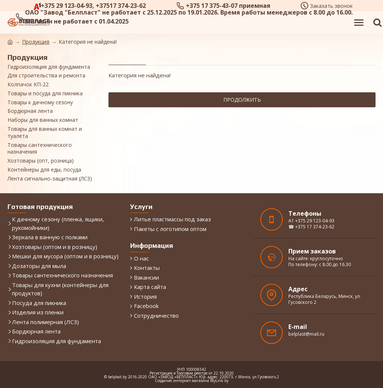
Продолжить (242, 99)
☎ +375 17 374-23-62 (311, 227)
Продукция (35, 41)
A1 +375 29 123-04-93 (311, 221)
